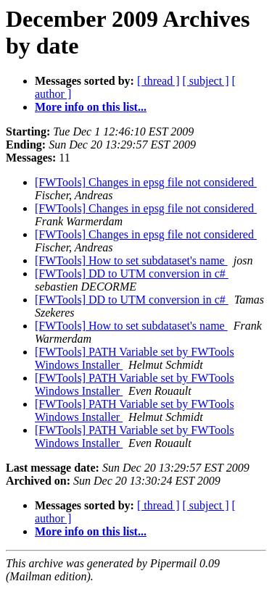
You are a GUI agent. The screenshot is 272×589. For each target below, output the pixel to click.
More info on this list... (91, 107)
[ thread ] (158, 81)
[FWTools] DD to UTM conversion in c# (131, 273)
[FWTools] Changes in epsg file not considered (146, 182)
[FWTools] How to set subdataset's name (131, 260)
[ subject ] (206, 81)
